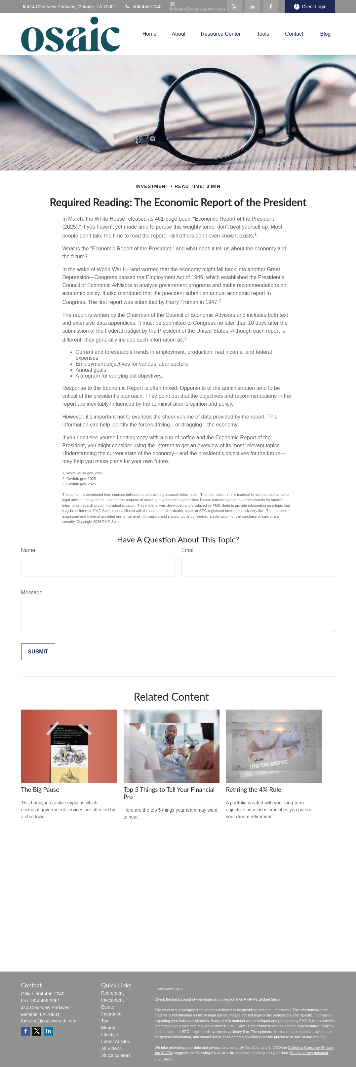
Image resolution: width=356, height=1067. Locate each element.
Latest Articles (115, 1041)
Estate (107, 1007)
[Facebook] (270, 6)
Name (28, 550)
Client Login (310, 7)
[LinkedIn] (252, 6)
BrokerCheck (269, 999)
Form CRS (173, 989)
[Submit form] (38, 652)
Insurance (111, 1013)
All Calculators (116, 1055)
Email (188, 550)
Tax (104, 1020)
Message (32, 592)
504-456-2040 (142, 6)
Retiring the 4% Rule (253, 789)
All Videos (111, 1048)
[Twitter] (234, 6)
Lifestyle (109, 1034)
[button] (149, 34)
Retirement (112, 993)
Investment (112, 1000)
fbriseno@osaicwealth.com (197, 7)
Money (108, 1027)
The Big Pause (40, 789)
